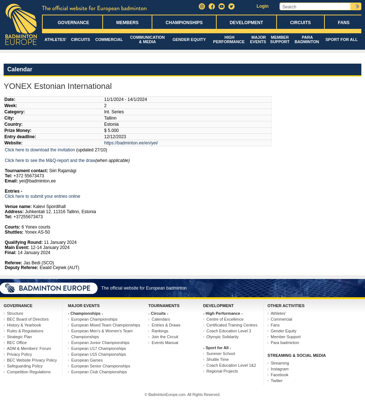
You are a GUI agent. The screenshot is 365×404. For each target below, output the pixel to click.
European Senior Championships (100, 366)
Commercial (109, 39)
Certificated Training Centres (231, 325)
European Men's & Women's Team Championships (102, 334)
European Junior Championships (100, 342)
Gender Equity (189, 39)
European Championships (94, 319)
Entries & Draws (166, 325)
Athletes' (55, 39)
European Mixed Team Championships (105, 325)
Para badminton (306, 39)
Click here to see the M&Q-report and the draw (50, 160)
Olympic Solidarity (222, 337)
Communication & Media (147, 39)
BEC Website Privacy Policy (32, 360)
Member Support (279, 39)
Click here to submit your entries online (42, 196)
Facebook (279, 375)
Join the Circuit (165, 337)
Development (246, 22)
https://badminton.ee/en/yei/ (131, 143)
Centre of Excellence (225, 319)
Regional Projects (222, 371)
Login (262, 6)
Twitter (276, 380)
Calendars (161, 319)
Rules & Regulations (25, 331)
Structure (15, 313)
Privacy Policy (19, 354)
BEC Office (17, 342)
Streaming (280, 363)
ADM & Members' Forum (29, 348)
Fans (344, 22)
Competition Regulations (29, 372)
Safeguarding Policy (25, 366)
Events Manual (165, 342)
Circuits (300, 22)
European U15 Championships (98, 354)
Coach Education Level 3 (228, 331)
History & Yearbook (24, 325)
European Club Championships (99, 372)
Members (127, 22)
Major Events (258, 39)
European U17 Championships (98, 348)
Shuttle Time (217, 359)
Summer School (220, 353)
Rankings (160, 331)
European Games (87, 360)
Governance (73, 22)
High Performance (228, 39)
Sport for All (342, 39)
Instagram (280, 369)
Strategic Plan (19, 337)
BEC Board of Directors (28, 319)
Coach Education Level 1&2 (231, 365)
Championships (184, 22)
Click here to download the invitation (40, 149)
